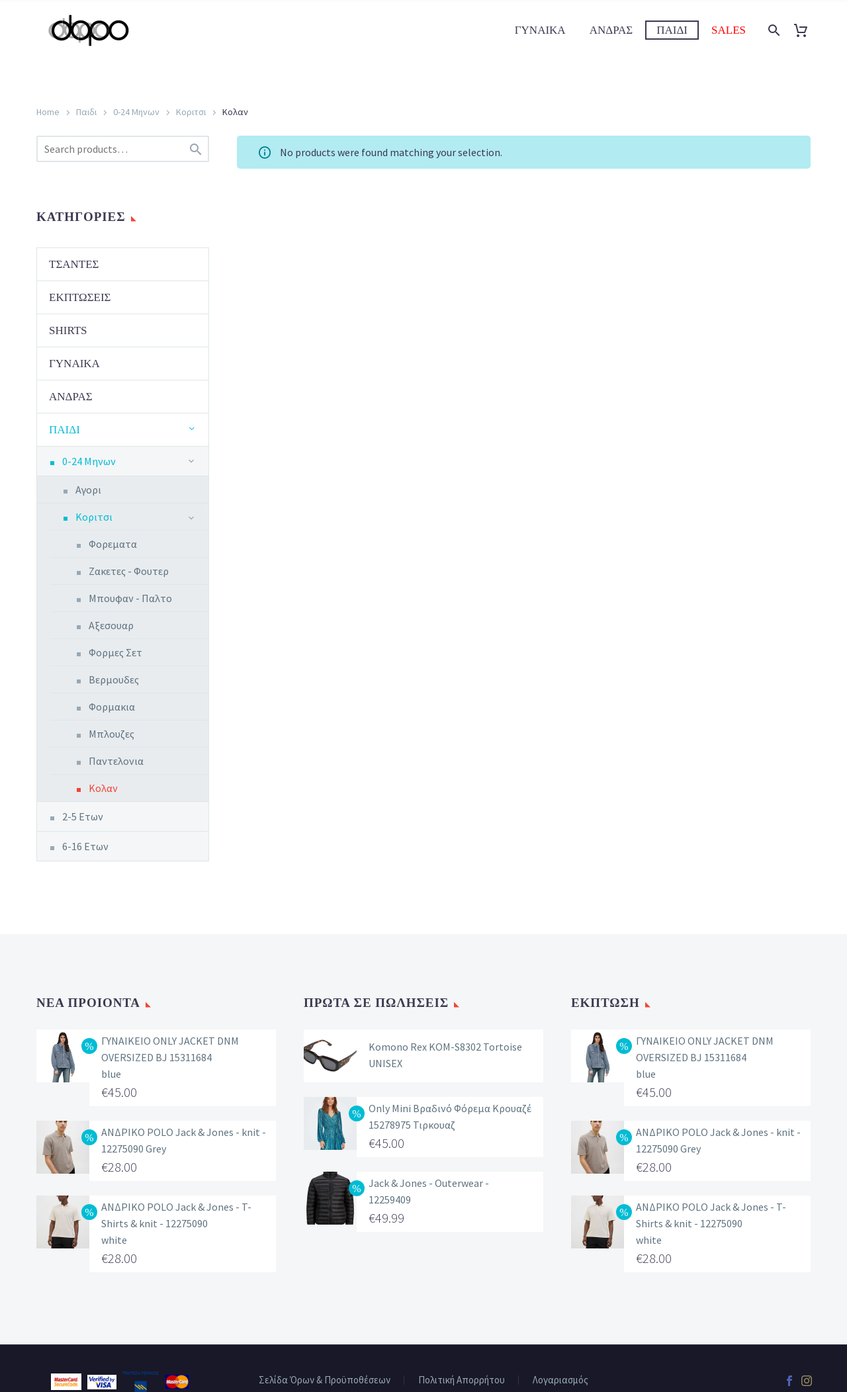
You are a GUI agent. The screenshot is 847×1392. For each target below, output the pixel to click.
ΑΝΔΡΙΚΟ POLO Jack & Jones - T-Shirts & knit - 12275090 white (176, 1223)
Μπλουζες (111, 733)
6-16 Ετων (85, 846)
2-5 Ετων (82, 816)
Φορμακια (112, 706)
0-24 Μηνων (136, 112)
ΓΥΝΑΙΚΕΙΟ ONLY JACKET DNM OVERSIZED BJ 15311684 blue (170, 1057)
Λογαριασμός (560, 1380)
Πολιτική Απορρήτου (461, 1380)
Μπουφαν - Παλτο (130, 598)
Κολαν (103, 788)
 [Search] (196, 149)
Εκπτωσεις (80, 297)
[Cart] (805, 30)
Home (48, 112)
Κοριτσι (191, 112)
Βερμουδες (114, 679)
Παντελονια (116, 760)
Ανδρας (611, 30)
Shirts (68, 330)
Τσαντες (74, 264)
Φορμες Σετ (115, 652)
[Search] (772, 30)
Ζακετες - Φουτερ (129, 571)
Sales (728, 30)
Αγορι (88, 489)
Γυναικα (540, 30)
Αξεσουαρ (111, 625)
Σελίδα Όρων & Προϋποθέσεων (324, 1380)
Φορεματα (113, 543)
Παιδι (672, 30)
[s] (122, 149)
